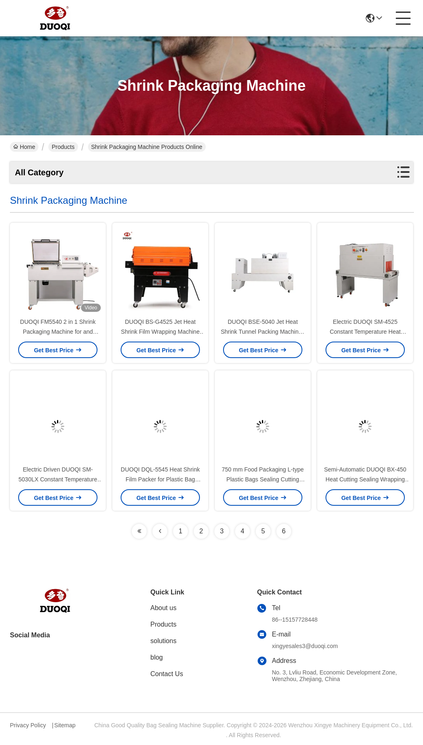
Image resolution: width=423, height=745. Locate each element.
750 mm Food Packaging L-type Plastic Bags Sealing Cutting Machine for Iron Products (263, 479)
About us (163, 607)
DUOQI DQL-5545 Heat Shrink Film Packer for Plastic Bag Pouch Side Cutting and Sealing (160, 479)
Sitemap (64, 725)
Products (63, 147)
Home (24, 147)
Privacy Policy (28, 725)
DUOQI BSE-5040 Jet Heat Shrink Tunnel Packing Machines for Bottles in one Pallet (262, 331)
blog (156, 657)
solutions (163, 640)
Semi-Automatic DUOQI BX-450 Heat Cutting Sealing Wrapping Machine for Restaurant (365, 479)
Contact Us (166, 673)
